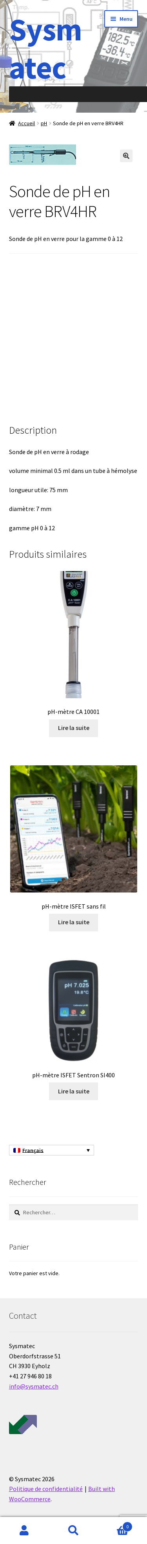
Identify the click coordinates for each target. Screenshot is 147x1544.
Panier (115, 1525)
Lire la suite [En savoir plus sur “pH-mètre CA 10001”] (73, 728)
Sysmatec (45, 48)
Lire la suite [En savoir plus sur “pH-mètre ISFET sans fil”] (73, 922)
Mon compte (24, 1530)
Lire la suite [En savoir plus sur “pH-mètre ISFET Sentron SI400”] (73, 1091)
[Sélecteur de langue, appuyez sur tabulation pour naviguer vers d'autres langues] (51, 1150)
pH (44, 123)
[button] (126, 156)
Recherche (73, 1530)
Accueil (26, 123)
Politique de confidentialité (46, 1489)
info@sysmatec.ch (33, 1386)
